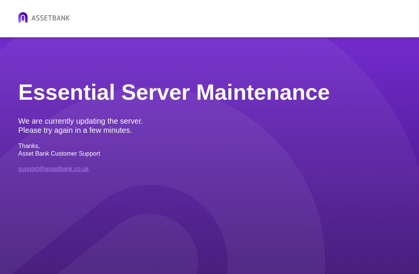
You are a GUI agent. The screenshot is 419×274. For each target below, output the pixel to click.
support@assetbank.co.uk (53, 169)
